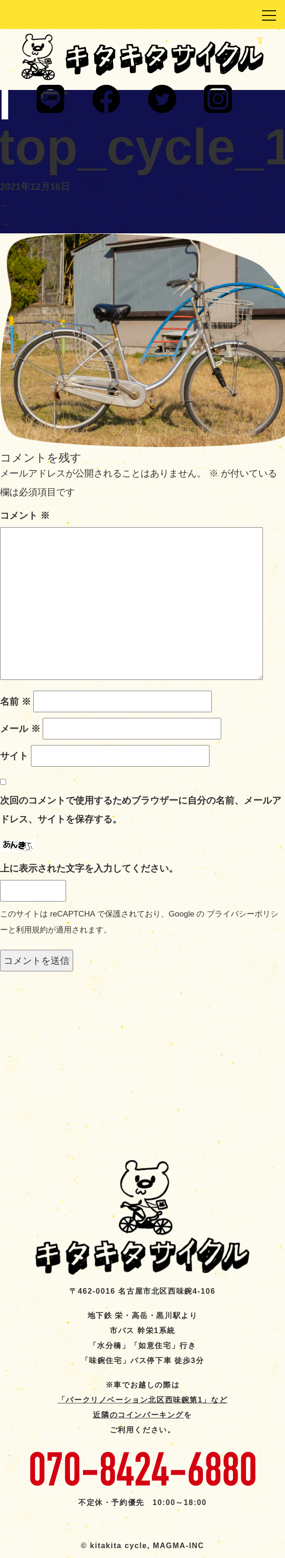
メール (20, 728)
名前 (15, 701)
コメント (25, 515)
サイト (14, 756)
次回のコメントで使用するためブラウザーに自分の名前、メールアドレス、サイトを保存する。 (140, 809)
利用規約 (32, 929)
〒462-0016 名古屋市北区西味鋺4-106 (142, 1291)
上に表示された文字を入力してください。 (89, 868)
